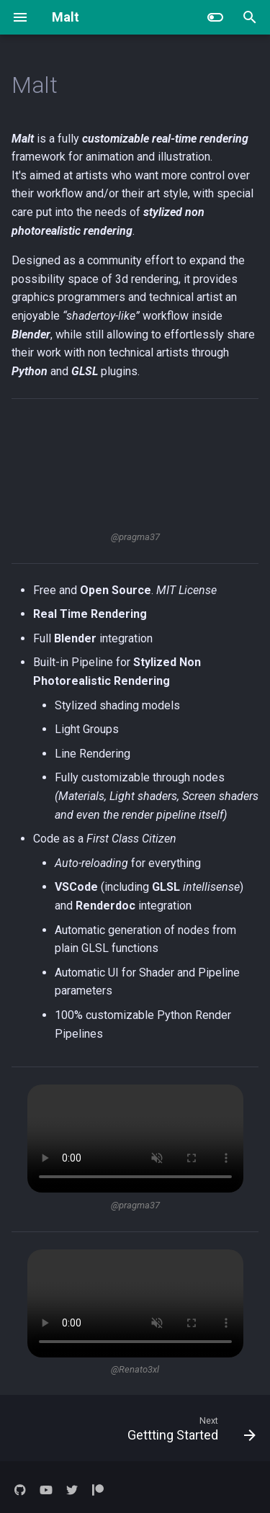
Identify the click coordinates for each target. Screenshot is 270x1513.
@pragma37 (135, 536)
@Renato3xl (135, 1369)
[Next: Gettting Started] (189, 1428)
